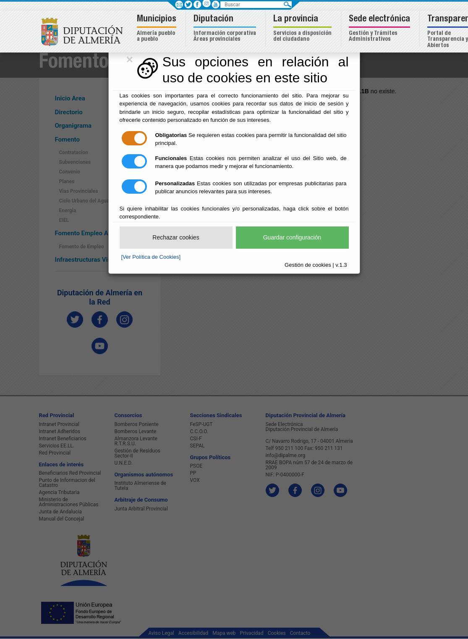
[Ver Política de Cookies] (151, 257)
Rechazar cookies (175, 237)
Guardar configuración (292, 237)
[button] (157, 29)
